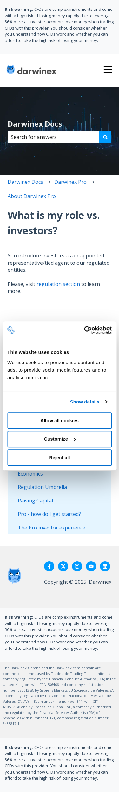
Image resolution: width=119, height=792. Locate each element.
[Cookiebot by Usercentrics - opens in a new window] (85, 330)
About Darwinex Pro (32, 196)
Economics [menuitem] (30, 473)
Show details (85, 401)
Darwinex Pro (70, 181)
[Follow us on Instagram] (77, 566)
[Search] (105, 137)
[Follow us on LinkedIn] (105, 566)
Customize (60, 439)
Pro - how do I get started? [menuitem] (49, 513)
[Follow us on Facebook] (49, 566)
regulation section (58, 284)
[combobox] (53, 137)
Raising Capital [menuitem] (35, 500)
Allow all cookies (59, 420)
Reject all (59, 457)
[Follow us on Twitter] (63, 566)
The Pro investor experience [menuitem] (51, 527)
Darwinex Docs (35, 124)
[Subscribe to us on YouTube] (91, 566)
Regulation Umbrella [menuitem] (42, 486)
